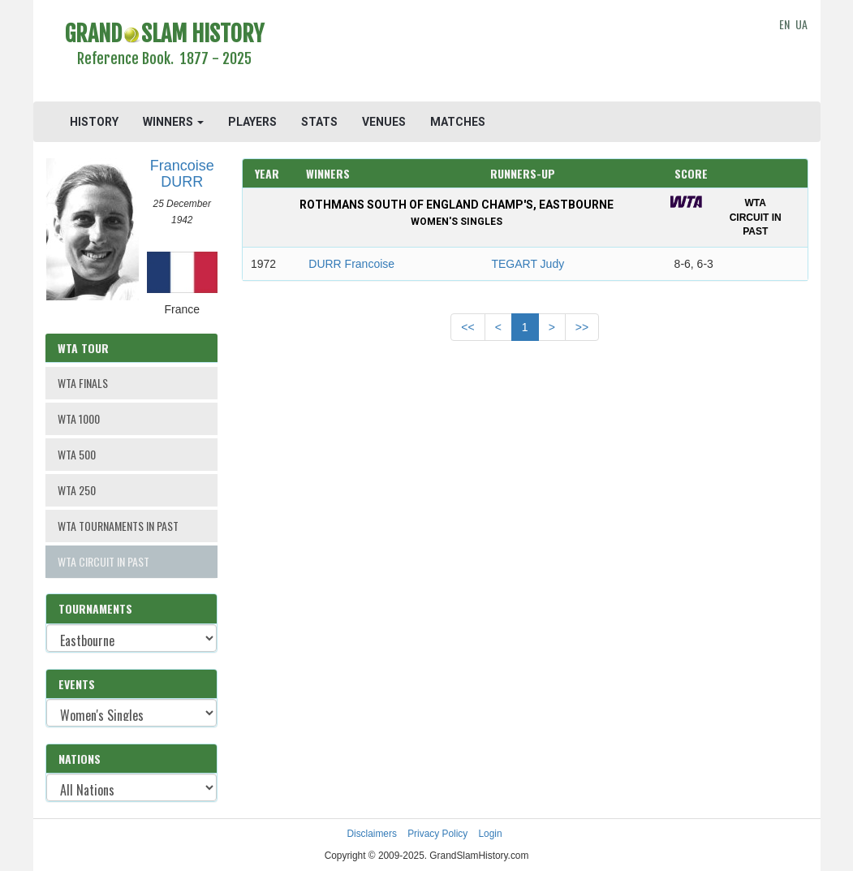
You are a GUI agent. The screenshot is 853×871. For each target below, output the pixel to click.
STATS (319, 121)
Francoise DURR (182, 173)
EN (784, 23)
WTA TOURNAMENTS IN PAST (118, 525)
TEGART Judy (527, 263)
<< (467, 327)
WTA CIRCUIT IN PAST (103, 561)
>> (581, 327)
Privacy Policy (437, 833)
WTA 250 (77, 489)
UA (801, 23)
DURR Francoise (351, 263)
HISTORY (94, 121)
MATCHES (457, 121)
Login (490, 833)
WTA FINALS (83, 382)
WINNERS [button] (173, 121)
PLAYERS (252, 121)
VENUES (384, 121)
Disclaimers (371, 833)
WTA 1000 (79, 418)
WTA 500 (77, 454)
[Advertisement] (525, 52)
